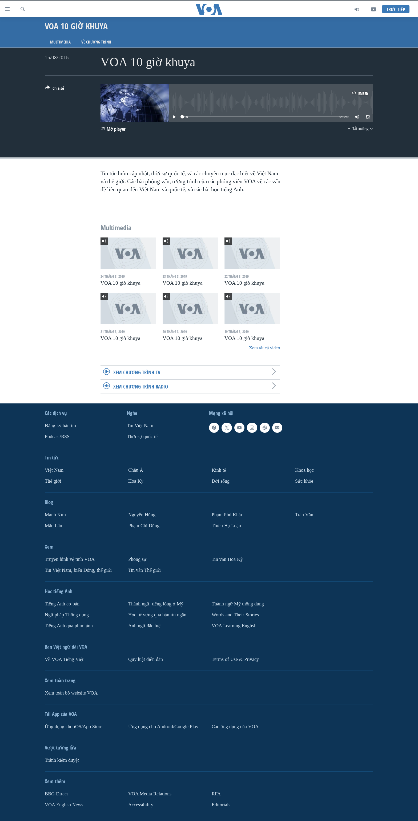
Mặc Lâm (54, 526)
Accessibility (140, 805)
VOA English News (64, 805)
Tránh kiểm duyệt (62, 760)
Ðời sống (221, 481)
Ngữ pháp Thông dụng (67, 615)
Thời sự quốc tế (142, 437)
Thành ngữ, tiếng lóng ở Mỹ (155, 604)
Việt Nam (54, 470)
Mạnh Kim (55, 515)
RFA (216, 794)
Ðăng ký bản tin (60, 426)
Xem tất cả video (264, 348)
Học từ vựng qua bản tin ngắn (157, 615)
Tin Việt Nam (140, 426)
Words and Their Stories (235, 615)
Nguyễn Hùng (141, 515)
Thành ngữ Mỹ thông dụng (238, 604)
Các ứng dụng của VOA (235, 727)
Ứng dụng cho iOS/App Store (73, 727)
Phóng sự (137, 559)
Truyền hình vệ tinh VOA (70, 559)
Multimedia (60, 42)
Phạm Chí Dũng (143, 526)
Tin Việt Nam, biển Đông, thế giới (78, 570)
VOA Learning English (234, 626)
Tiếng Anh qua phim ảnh (69, 626)
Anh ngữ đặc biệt (145, 626)
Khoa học (304, 470)
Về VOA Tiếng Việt (64, 659)
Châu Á (135, 470)
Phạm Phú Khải (227, 515)
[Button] (54, 89)
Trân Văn (304, 515)
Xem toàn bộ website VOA (71, 693)
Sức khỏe (304, 481)
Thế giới (53, 481)
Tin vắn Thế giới (144, 570)
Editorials (221, 805)
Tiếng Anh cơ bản (62, 604)
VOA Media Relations (149, 794)
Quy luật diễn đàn (145, 659)
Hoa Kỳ (135, 481)
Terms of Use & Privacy (235, 659)
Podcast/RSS (57, 437)
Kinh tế (219, 470)
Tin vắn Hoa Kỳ (227, 559)
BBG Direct (56, 794)
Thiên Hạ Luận (226, 526)
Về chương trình (96, 42)
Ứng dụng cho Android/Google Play (163, 727)
